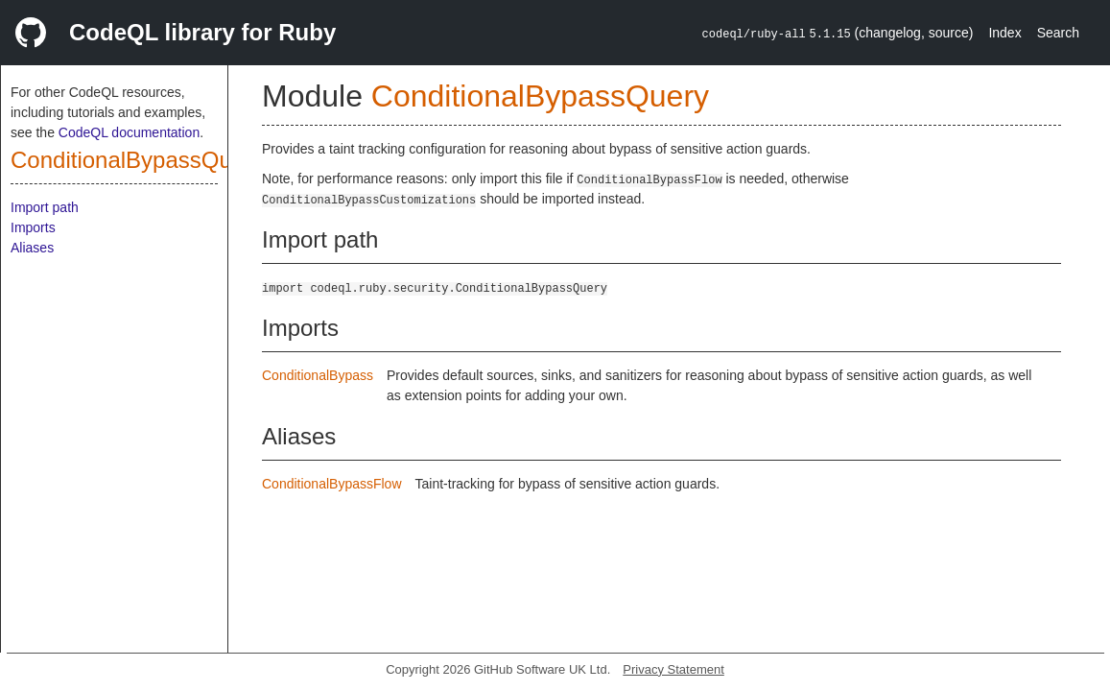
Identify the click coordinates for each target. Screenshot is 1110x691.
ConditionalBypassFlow (332, 483)
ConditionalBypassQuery (137, 160)
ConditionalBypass (317, 375)
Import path (45, 207)
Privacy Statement (673, 669)
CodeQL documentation (129, 132)
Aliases (32, 247)
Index (1004, 32)
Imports (33, 227)
